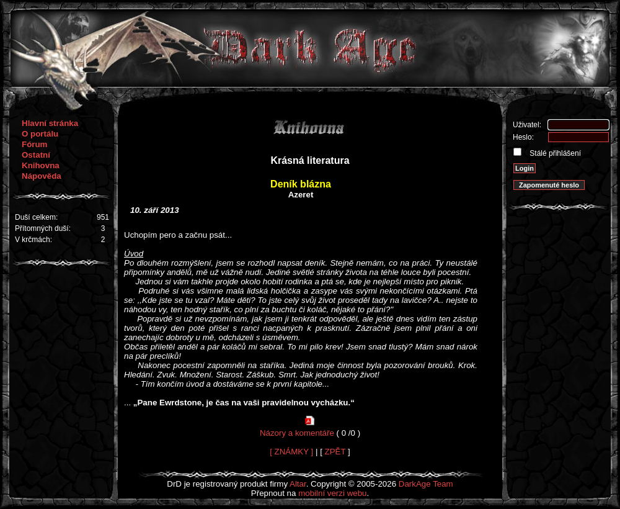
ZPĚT (335, 451)
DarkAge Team (426, 484)
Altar (298, 484)
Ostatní (36, 155)
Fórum (34, 144)
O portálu (40, 133)
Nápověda (41, 176)
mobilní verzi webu (332, 493)
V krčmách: (33, 239)
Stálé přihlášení (554, 153)
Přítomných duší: (43, 228)
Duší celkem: (36, 217)
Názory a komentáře (297, 433)
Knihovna (41, 165)
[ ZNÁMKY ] (291, 451)
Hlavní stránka (50, 123)
